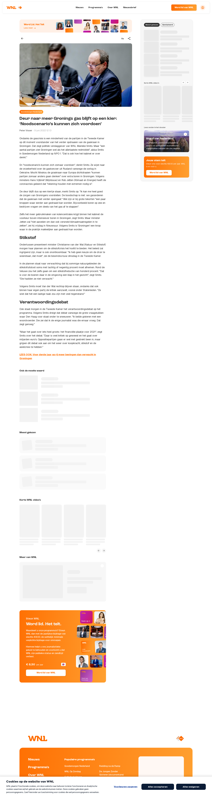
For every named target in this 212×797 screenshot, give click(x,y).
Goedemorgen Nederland (31, 112)
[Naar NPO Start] (180, 738)
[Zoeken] (166, 7)
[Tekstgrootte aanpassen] (122, 38)
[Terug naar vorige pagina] (22, 38)
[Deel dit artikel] (129, 38)
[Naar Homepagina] (14, 7)
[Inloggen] (202, 7)
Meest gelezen (151, 25)
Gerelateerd (167, 25)
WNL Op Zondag (72, 771)
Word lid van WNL (184, 8)
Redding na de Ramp (109, 766)
